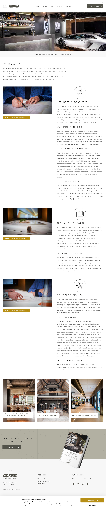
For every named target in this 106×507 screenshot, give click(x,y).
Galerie (52, 6)
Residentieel (41, 483)
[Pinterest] (88, 484)
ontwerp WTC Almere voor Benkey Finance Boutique (17, 414)
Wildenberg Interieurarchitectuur (46, 54)
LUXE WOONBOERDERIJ (48, 415)
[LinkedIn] (78, 484)
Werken (45, 6)
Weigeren (92, 494)
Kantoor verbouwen (44, 481)
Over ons (60, 6)
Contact (68, 6)
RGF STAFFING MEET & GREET (84, 415)
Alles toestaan (92, 489)
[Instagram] (83, 484)
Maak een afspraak (95, 6)
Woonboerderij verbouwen (46, 479)
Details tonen (26, 503)
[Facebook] (74, 484)
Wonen (37, 6)
